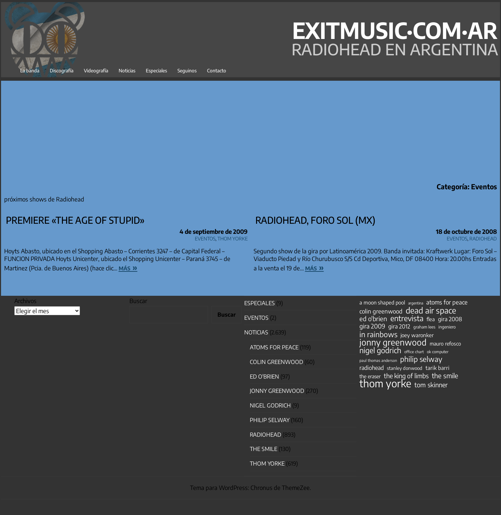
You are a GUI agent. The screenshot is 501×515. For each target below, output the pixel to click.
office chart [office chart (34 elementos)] (414, 351)
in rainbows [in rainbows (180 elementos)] (378, 334)
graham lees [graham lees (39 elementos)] (424, 327)
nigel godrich (270, 405)
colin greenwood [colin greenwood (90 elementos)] (381, 311)
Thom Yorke (232, 237)
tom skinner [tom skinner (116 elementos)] (431, 384)
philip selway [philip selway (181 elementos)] (421, 359)
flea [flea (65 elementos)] (431, 319)
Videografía (96, 70)
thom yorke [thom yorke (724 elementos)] (385, 383)
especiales (259, 303)
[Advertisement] (250, 129)
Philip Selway (269, 420)
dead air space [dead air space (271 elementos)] (431, 310)
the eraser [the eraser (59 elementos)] (370, 376)
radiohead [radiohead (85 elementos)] (371, 367)
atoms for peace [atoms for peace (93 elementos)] (447, 302)
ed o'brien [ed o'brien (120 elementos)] (373, 318)
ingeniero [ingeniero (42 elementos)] (447, 327)
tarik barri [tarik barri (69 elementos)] (438, 367)
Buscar (138, 300)
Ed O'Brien (264, 376)
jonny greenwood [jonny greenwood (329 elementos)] (393, 342)
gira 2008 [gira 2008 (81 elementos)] (450, 319)
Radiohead (483, 237)
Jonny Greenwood (277, 390)
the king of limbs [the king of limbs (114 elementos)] (406, 375)
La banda (29, 70)
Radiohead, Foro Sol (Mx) (315, 220)
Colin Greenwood (276, 361)
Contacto (216, 70)
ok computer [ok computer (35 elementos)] (437, 351)
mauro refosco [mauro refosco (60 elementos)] (445, 343)
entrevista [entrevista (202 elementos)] (406, 318)
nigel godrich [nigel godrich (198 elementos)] (380, 350)
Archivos (25, 300)
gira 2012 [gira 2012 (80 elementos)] (399, 326)
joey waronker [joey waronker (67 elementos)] (417, 335)
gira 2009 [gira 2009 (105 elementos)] (372, 326)
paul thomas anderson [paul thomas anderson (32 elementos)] (378, 360)
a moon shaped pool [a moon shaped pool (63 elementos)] (382, 302)
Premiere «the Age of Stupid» (75, 220)
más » (128, 267)
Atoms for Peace (274, 347)
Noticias (127, 70)
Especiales (156, 70)
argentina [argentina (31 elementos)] (415, 303)
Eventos (205, 237)
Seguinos (187, 70)
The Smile (263, 448)
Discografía (61, 70)
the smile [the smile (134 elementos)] (445, 375)
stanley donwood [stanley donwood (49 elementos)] (404, 368)
